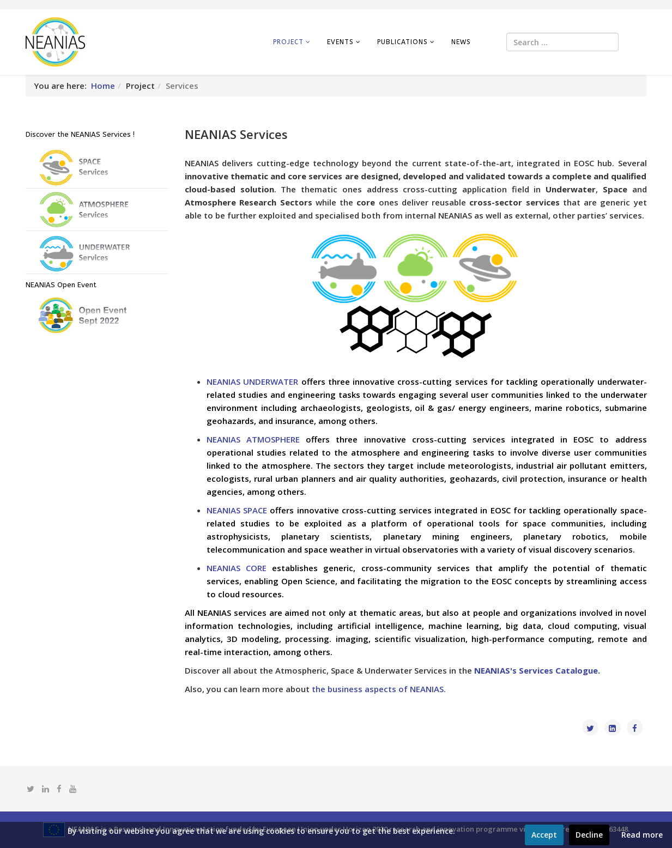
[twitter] (30, 788)
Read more (642, 834)
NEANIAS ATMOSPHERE (253, 439)
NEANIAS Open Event (61, 285)
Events (340, 42)
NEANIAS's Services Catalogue (536, 670)
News (461, 42)
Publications (402, 42)
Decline (589, 834)
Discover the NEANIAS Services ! (80, 134)
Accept (544, 834)
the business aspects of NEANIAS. (379, 688)
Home (103, 85)
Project (288, 42)
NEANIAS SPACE (237, 510)
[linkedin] (45, 788)
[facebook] (59, 788)
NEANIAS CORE (237, 567)
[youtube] (72, 788)
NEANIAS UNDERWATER (252, 381)
